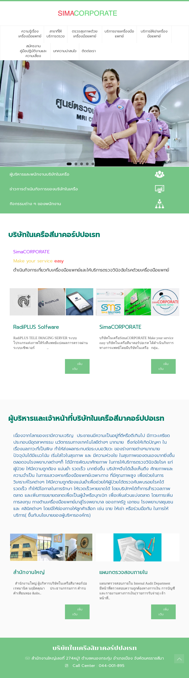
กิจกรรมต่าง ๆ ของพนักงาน (35, 203)
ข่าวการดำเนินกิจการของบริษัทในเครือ (44, 189)
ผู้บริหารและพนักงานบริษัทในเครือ (39, 174)
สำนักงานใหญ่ (29, 572)
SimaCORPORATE (120, 327)
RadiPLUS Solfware (36, 327)
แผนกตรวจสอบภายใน (123, 572)
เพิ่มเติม (77, 366)
